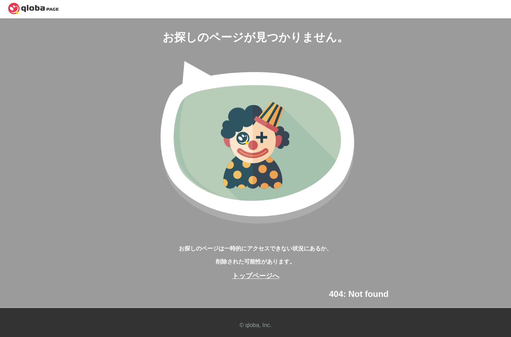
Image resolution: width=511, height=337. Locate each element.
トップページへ (255, 276)
